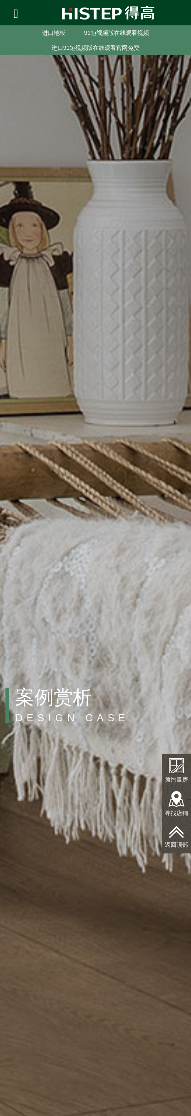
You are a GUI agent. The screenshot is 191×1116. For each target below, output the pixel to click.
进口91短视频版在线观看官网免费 (96, 47)
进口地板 (53, 32)
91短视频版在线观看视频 (116, 32)
